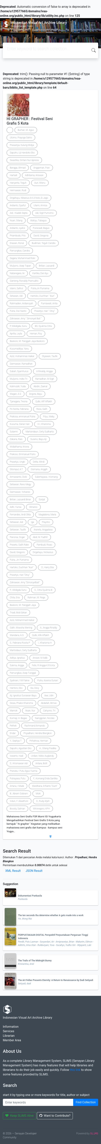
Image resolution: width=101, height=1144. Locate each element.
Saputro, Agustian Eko (20, 748)
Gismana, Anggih (39, 469)
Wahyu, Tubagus (38, 220)
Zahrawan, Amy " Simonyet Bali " (25, 318)
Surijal (42, 499)
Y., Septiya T (16, 740)
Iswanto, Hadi (16, 756)
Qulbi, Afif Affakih (43, 401)
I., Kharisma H (45, 642)
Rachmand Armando (35, 725)
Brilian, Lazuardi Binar (20, 499)
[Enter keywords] (38, 1102)
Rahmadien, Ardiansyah (21, 303)
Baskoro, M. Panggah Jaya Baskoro (27, 341)
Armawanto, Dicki (18, 477)
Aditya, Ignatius (17, 658)
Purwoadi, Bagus (41, 228)
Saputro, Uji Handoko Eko (22, 152)
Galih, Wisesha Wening (21, 627)
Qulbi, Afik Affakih (40, 635)
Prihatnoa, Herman (39, 740)
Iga (32, 522)
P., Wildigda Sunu (18, 590)
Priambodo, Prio (18, 235)
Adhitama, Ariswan (34, 175)
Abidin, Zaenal (40, 386)
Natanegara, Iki (17, 273)
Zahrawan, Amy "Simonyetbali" (25, 582)
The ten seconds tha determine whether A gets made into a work (50, 915)
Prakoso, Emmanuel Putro (22, 454)
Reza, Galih (42, 409)
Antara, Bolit (41, 763)
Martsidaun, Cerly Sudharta (23, 650)
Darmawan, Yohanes (20, 492)
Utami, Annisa (40, 205)
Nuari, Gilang (16, 220)
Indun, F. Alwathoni (19, 801)
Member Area (12, 1040)
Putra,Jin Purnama (40, 288)
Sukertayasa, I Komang (46, 477)
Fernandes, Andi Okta (20, 514)
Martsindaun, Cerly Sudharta (40, 431)
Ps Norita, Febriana (19, 409)
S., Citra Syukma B (43, 590)
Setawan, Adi (16, 296)
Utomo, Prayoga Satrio (21, 137)
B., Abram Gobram (19, 793)
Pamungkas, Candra (20, 250)
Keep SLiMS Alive (19, 1115)
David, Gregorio (17, 552)
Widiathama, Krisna (19, 446)
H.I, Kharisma (44, 424)
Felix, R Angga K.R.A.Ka (43, 665)
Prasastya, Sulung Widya (22, 145)
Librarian (9, 1035)
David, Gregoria (40, 235)
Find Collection (86, 1102)
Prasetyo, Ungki (17, 462)
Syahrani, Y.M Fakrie (19, 680)
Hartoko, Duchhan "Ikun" (21, 567)
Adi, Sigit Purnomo (44, 213)
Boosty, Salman (17, 808)
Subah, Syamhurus (19, 371)
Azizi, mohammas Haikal (22, 356)
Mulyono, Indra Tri (18, 379)
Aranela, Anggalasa (43, 529)
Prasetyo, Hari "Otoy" (20, 575)
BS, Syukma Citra (43, 326)
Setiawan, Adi (16, 522)
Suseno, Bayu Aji (38, 439)
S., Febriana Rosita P (20, 642)
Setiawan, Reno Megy (20, 484)
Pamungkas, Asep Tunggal (23, 673)
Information (11, 1026)
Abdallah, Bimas (49, 703)
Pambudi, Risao (44, 544)
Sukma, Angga (17, 665)
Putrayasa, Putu (17, 778)
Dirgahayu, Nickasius (43, 552)
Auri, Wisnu (39, 183)
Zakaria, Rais (16, 439)
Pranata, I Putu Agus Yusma (23, 771)
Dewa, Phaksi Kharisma (21, 703)
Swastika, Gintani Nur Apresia (24, 160)
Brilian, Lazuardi (46, 265)
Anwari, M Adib (40, 658)
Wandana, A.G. (17, 635)
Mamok (13, 710)
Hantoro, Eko (16, 688)
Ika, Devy (34, 688)
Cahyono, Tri (49, 710)
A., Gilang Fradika (47, 748)
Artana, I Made (17, 786)
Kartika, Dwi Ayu (40, 273)
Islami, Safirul (16, 288)
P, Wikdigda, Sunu (18, 326)
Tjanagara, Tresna (18, 401)
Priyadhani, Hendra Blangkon (37, 733)
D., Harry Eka (47, 567)
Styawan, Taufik (49, 356)
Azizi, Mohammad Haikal (22, 620)
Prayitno (46, 522)
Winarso (33, 507)
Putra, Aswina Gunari (47, 680)
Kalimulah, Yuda (18, 386)
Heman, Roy (36, 333)
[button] (50, 836)
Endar (13, 733)
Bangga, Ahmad (18, 167)
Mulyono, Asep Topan (20, 265)
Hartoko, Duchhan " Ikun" (42, 296)
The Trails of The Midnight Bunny (35, 960)
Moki (38, 793)
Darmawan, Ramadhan (21, 363)
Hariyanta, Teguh (18, 183)
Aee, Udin (49, 695)
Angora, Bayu (35, 394)
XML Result (13, 871)
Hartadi (13, 175)
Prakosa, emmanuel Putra (22, 416)
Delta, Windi (38, 462)
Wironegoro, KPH (41, 808)
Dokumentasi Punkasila (30, 895)
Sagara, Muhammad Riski (22, 258)
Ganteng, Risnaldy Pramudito (24, 281)
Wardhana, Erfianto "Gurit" (44, 786)
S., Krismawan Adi (19, 763)
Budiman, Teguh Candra (43, 243)
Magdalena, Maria (47, 514)
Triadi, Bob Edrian (18, 612)
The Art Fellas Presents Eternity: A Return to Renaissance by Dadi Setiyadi (55, 980)
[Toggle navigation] (92, 24)
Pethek (13, 725)
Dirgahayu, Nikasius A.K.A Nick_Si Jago (29, 198)
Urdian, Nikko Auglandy (42, 756)
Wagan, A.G (15, 394)
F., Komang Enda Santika (45, 778)
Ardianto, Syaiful (18, 205)
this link (75, 1070)
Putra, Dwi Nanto (18, 311)
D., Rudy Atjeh (43, 801)
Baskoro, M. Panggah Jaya (23, 605)
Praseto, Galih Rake (19, 544)
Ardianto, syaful (17, 228)
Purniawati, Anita (49, 303)
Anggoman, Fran (41, 167)
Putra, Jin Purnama (19, 560)
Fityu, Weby (48, 416)
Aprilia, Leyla (16, 333)
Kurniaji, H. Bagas (18, 718)
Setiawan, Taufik (18, 529)
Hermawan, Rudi (18, 190)
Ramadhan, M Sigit (44, 379)
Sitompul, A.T (16, 469)
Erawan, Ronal (17, 243)
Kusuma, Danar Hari (20, 424)
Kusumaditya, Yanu (19, 348)
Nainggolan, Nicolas (44, 718)
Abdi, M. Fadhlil (40, 537)
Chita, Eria (15, 597)
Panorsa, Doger (17, 537)
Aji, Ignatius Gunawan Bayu (23, 695)
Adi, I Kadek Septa (18, 213)
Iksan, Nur (30, 710)
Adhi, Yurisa (15, 507)
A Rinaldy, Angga (44, 371)
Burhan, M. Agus (26, 130)
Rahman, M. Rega (36, 597)
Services (8, 1031)
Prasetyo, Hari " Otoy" (44, 311)
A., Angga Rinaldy (48, 627)
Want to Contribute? (55, 1115)
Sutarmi (14, 431)
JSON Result (34, 871)
